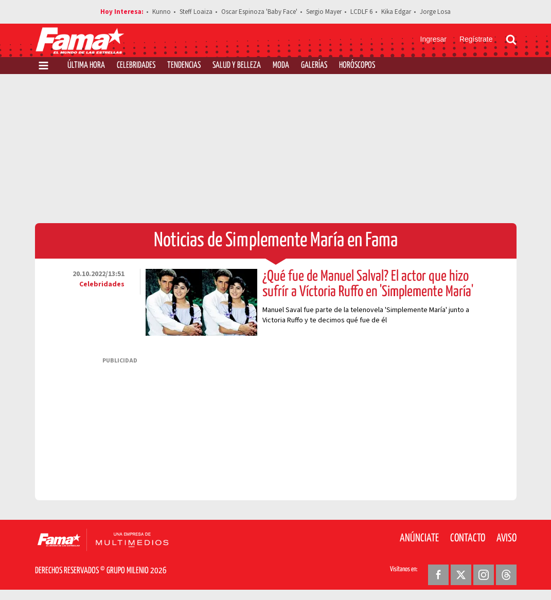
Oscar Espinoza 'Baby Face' (259, 11)
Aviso (506, 538)
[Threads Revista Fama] (506, 575)
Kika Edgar (396, 11)
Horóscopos (357, 65)
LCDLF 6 (361, 11)
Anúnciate (419, 538)
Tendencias (184, 65)
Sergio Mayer (324, 11)
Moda (281, 65)
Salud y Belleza (236, 65)
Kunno (161, 11)
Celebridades (136, 65)
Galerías (314, 65)
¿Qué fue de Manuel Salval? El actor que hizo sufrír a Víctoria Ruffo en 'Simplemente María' (367, 284)
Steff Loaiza (196, 11)
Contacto (467, 538)
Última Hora (86, 65)
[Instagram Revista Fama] (483, 575)
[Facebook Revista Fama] (438, 575)
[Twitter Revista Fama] (461, 575)
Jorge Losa (435, 11)
